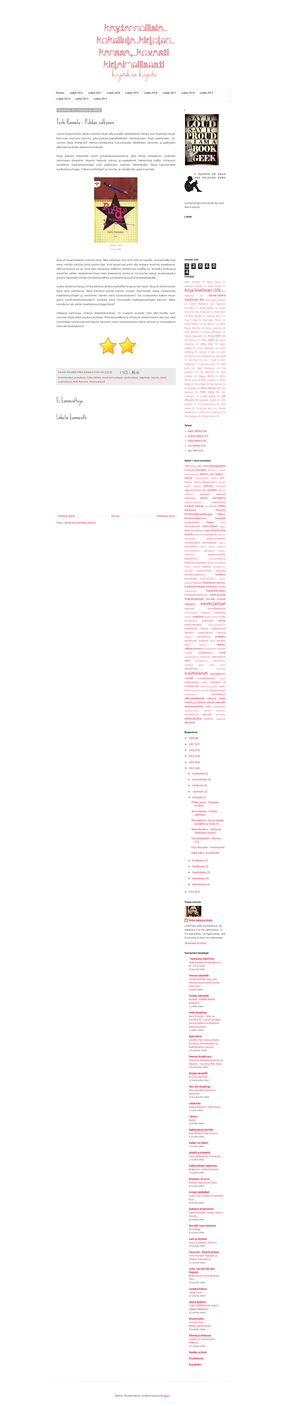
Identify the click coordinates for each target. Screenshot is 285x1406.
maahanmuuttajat (112, 378)
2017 (192, 744)
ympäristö (220, 719)
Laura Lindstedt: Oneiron (203, 1242)
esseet (213, 506)
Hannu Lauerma (213, 328)
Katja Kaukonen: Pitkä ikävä (204, 1107)
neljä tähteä (195, 440)
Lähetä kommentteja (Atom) (79, 522)
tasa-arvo (205, 686)
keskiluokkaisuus (193, 551)
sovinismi (220, 669)
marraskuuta (200, 779)
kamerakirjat (209, 543)
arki (204, 490)
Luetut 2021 (94, 92)
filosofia (220, 510)
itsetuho (189, 534)
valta (208, 706)
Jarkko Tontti (206, 344)
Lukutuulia (195, 1103)
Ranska (222, 482)
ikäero (222, 526)
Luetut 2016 (188, 92)
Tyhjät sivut (195, 1292)
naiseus (190, 604)
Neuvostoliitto (201, 478)
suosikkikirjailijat (206, 678)
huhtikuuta (198, 866)
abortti (188, 486)
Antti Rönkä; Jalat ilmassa (203, 1133)
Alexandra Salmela (194, 286)
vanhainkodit (219, 707)
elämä (203, 498)
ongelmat (144, 378)
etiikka (221, 506)
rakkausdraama (194, 648)
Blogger (165, 1395)
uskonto (211, 698)
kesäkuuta (198, 860)
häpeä (210, 522)
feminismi (190, 510)
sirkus (212, 665)
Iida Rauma (190, 340)
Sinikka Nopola (207, 396)
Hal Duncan (209, 324)
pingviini (189, 637)
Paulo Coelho (190, 388)
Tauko (192, 1120)
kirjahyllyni (190, 555)
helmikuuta (199, 878)
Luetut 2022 (76, 92)
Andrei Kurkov (214, 286)
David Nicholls (195, 316)
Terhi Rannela (80, 382)
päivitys (221, 641)
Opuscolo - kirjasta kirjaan (204, 1252)
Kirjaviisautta (196, 1319)
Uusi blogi (194, 1229)
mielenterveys (215, 591)
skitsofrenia (191, 669)
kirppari (207, 567)
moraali (210, 599)
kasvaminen (191, 547)
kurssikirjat (191, 579)
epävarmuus (218, 502)
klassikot (189, 571)
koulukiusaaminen (195, 575)
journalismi (80, 378)
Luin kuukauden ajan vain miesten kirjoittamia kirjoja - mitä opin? (205, 983)
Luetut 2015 (206, 92)
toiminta (205, 691)
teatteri (214, 686)
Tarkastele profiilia (195, 943)
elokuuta (197, 797)
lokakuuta (198, 785)
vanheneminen (192, 711)
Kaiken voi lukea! (198, 1143)
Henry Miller (215, 336)
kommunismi (204, 571)
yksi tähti (193, 450)
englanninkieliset (193, 502)
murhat (221, 599)
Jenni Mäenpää (205, 348)
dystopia (205, 494)
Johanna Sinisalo (207, 352)
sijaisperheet (219, 661)
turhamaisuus (217, 690)
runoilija (188, 653)
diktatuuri (189, 494)
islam (207, 530)
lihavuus (198, 583)
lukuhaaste (209, 582)
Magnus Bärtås (206, 376)
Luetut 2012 (100, 98)
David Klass (220, 312)
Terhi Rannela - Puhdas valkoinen (204, 813)
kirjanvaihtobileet (217, 559)
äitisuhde (190, 722)
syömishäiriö (191, 682)
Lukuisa (193, 1116)
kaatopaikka (190, 539)
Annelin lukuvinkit (199, 996)
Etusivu (60, 92)
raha (187, 645)
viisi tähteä (194, 445)
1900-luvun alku (193, 466)
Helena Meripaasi (213, 332)
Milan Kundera (208, 380)
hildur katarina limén (200, 920)
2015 (192, 756)
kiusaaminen (219, 567)
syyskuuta (198, 791)
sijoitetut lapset (194, 665)
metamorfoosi (191, 591)
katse (203, 547)
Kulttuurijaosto (192, 474)
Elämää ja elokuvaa (200, 1335)
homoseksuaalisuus (198, 514)
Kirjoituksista (196, 1358)
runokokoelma (205, 653)
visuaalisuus (191, 714)
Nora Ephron (216, 384)
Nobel (214, 478)
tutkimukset (190, 694)
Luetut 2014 (63, 98)
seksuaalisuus (201, 661)
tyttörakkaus (218, 694)
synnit (222, 678)
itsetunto (199, 535)
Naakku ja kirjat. (198, 1352)
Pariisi (197, 482)
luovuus (220, 582)
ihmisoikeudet (192, 526)
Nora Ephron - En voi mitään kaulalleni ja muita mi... (208, 822)
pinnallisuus (204, 637)
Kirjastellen (195, 1364)
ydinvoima (220, 715)
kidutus (221, 551)
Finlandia (190, 470)
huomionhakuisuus (195, 518)
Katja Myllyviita (205, 368)
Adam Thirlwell (192, 282)
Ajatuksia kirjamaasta (201, 1209)
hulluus (221, 514)
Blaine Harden (206, 308)
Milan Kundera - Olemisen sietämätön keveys (206, 831)
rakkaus (220, 644)
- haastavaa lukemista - (202, 959)
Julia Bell (193, 360)
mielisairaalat (217, 594)
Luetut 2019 (132, 92)
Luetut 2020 (113, 92)
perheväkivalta (193, 625)
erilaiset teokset (194, 506)
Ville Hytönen (191, 416)
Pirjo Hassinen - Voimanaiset (208, 847)
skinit (163, 378)
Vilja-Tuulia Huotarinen (210, 412)
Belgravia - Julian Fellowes (204, 1169)
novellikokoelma (216, 608)
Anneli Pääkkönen (199, 304)
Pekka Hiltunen (209, 388)
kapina (222, 543)
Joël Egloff (220, 356)
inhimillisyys (197, 531)
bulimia (221, 490)
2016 (192, 750)
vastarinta (220, 711)
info (187, 530)
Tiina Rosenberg (206, 404)
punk (212, 641)
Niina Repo (200, 384)
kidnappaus (209, 551)
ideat (223, 523)
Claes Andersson (202, 312)
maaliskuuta (199, 872)
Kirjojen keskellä (198, 1073)
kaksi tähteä (94, 378)
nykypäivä (219, 613)
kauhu (212, 547)
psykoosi (203, 641)
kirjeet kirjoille (192, 567)
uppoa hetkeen (197, 1302)
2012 (192, 891)
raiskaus (203, 645)
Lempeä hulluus (198, 1289)
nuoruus (205, 613)
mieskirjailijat (194, 599)
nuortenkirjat (191, 613)
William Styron (209, 416)
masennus (211, 586)
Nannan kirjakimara (200, 1056)
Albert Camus (214, 282)
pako (222, 617)
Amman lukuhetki (199, 975)
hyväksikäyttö (192, 522)
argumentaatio (193, 490)
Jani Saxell (208, 340)
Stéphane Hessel (207, 400)
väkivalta (207, 714)
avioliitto (212, 490)
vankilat (207, 711)
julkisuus (221, 535)
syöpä (204, 682)
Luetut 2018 (150, 92)
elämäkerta (218, 498)
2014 (192, 762)
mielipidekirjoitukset (196, 595)
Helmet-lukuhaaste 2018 (203, 1182)
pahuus (215, 617)
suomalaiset (65, 382)
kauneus (221, 547)
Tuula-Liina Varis (204, 408)
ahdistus (208, 486)
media (221, 587)
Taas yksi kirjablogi (199, 1086)
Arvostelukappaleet (214, 466)
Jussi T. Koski (209, 360)
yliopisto (208, 719)
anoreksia (220, 486)
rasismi (155, 378)
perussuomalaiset (216, 625)
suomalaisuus (217, 673)
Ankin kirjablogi (198, 1012)
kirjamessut (191, 559)
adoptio (197, 486)
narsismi (189, 608)
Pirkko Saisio (207, 392)
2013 (192, 768)
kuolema (220, 574)
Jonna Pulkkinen (203, 356)
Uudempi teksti (66, 516)
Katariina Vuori (208, 364)
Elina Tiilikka (191, 320)
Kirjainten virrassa (199, 1179)
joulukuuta (198, 773)
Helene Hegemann (194, 336)
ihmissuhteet (210, 526)
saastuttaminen (192, 657)
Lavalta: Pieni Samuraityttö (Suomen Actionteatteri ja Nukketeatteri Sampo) (204, 1043)
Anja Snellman (199, 290)
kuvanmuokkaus (207, 579)
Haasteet (201, 470)
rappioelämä (210, 649)
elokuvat (220, 494)
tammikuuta (199, 884)
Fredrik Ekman (192, 324)
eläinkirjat (190, 498)
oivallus (188, 617)
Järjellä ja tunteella (199, 1152)
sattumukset (218, 657)
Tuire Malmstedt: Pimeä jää (204, 1156)
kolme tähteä (195, 436)
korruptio (220, 571)
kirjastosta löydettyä (196, 563)
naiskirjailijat (131, 378)
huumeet (220, 518)
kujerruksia (195, 1036)
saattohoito (205, 657)
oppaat (208, 617)
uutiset (210, 702)
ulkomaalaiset (97, 382)
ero (206, 506)
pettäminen (191, 629)
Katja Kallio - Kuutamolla (205, 853)
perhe (222, 620)
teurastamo (194, 691)
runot (222, 652)
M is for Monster (198, 1077)
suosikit (189, 678)
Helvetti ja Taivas (216, 470)
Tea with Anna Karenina (202, 1225)
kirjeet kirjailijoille (216, 563)
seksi (187, 660)
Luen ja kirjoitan (198, 1239)
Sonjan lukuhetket (199, 1192)
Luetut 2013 (81, 98)
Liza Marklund (207, 372)
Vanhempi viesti (165, 516)
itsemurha (218, 530)
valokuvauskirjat (194, 706)
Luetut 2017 (169, 92)
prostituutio (191, 641)
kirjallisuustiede (216, 554)
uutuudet (220, 702)
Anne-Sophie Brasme (215, 300)
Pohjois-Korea (210, 482)
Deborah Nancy (214, 316)
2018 (192, 738)
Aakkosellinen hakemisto (203, 1166)
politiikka (220, 636)
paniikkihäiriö (191, 621)
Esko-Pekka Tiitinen (211, 320)
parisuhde (208, 621)
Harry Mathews (192, 332)
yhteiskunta (193, 718)
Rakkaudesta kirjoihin (201, 1130)
